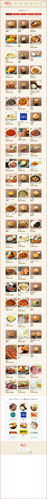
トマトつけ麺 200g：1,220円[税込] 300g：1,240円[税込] (23, 330)
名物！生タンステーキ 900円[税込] (33, 337)
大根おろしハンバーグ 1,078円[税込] (21, 169)
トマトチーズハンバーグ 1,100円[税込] (9, 75)
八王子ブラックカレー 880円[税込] (33, 229)
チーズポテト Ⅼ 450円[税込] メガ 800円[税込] (10, 199)
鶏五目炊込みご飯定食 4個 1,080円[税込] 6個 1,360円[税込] (35, 323)
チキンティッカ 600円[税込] (8, 337)
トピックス (15, 3)
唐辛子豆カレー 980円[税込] (8, 60)
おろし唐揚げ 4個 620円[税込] (32, 214)
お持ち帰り (38, 14)
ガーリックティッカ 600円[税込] (20, 229)
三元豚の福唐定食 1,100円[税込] (20, 184)
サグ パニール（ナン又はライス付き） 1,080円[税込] (35, 184)
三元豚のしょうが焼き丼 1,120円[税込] (21, 30)
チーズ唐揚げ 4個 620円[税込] (32, 199)
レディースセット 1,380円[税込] (8, 184)
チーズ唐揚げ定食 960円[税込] (32, 122)
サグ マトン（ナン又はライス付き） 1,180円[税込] (23, 199)
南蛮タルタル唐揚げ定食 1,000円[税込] (21, 214)
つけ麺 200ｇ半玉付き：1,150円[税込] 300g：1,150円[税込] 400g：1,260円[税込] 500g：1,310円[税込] (35, 91)
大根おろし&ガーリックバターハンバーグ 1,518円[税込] (11, 245)
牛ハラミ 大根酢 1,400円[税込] (8, 169)
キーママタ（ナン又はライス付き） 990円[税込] (10, 308)
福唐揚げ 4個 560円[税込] (32, 276)
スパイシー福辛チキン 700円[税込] (9, 323)
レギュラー (16, 14)
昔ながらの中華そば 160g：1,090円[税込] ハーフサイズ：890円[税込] (23, 122)
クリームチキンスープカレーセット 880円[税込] (22, 323)
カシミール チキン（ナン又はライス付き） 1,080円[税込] (11, 214)
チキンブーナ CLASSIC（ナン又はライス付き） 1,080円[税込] (35, 138)
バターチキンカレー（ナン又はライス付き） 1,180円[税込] (23, 308)
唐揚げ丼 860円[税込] (31, 107)
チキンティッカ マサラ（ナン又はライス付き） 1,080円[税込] (23, 261)
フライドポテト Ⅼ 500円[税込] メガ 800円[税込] (34, 260)
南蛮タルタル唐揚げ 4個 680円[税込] (33, 292)
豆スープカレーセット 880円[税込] (33, 343)
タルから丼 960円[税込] (19, 44)
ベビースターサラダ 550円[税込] (20, 60)
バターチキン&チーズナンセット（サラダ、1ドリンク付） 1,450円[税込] (23, 316)
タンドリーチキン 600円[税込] (8, 276)
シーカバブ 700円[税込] (7, 90)
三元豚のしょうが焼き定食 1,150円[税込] (9, 30)
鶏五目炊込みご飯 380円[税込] (20, 90)
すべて (9, 14)
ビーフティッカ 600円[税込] (20, 343)
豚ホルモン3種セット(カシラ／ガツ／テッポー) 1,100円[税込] (23, 277)
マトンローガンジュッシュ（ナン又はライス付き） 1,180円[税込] (11, 138)
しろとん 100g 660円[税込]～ (32, 30)
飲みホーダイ (31, 14)
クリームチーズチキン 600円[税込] (33, 154)
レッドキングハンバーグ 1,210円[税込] (9, 260)
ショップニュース (20, 3)
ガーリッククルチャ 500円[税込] (8, 315)
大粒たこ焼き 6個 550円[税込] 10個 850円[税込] (22, 154)
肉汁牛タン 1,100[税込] (7, 329)
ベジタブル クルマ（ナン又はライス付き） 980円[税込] (35, 45)
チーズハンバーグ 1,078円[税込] (8, 44)
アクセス (40, 3)
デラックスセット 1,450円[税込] (32, 244)
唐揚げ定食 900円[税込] (31, 315)
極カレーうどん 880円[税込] (32, 75)
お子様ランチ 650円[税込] (32, 58)
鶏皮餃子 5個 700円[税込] (32, 329)
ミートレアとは (36, 3)
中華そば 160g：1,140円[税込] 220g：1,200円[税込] (23, 293)
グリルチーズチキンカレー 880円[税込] (33, 169)
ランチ (23, 14)
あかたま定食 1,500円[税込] (7, 293)
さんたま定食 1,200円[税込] (19, 138)
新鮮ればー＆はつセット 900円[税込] (9, 343)
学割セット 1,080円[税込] (7, 154)
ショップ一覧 (31, 3)
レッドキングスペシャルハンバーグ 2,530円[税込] (22, 337)
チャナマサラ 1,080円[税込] (19, 244)
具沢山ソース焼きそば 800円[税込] (9, 229)
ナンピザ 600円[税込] (19, 107)
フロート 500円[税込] (31, 308)
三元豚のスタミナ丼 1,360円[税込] (20, 75)
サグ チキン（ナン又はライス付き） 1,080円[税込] (10, 107)
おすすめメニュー (26, 3)
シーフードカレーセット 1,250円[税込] (9, 122)
